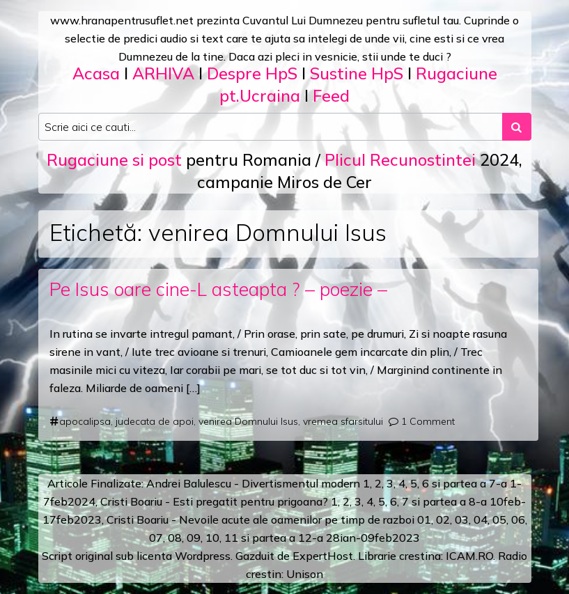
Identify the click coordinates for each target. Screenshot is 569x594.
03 (462, 519)
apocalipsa (85, 421)
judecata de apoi (155, 421)
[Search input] (270, 127)
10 (212, 538)
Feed (331, 96)
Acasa (96, 73)
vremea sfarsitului (343, 421)
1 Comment (428, 421)
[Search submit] (516, 127)
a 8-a (473, 501)
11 (231, 538)
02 (443, 519)
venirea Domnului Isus (248, 421)
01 (424, 519)
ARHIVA (163, 73)
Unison (304, 574)
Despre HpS (252, 73)
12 (305, 538)
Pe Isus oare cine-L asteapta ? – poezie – (218, 289)
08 (175, 538)
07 (156, 538)
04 (481, 519)
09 (194, 538)
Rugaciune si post (114, 160)
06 (518, 519)
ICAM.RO (469, 556)
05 (499, 519)
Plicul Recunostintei (400, 160)
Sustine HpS (356, 73)
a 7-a (493, 483)
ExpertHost (323, 556)
